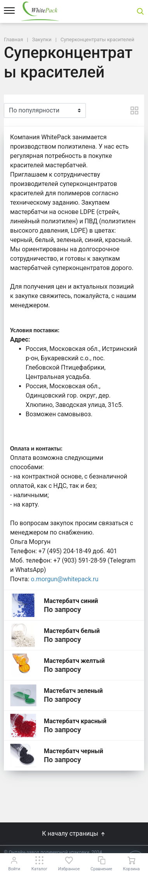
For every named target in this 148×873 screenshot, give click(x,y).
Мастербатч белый (72, 631)
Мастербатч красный (75, 721)
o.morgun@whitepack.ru (64, 579)
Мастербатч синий (71, 601)
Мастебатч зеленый (73, 690)
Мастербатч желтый (74, 660)
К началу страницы (74, 833)
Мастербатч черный (73, 751)
